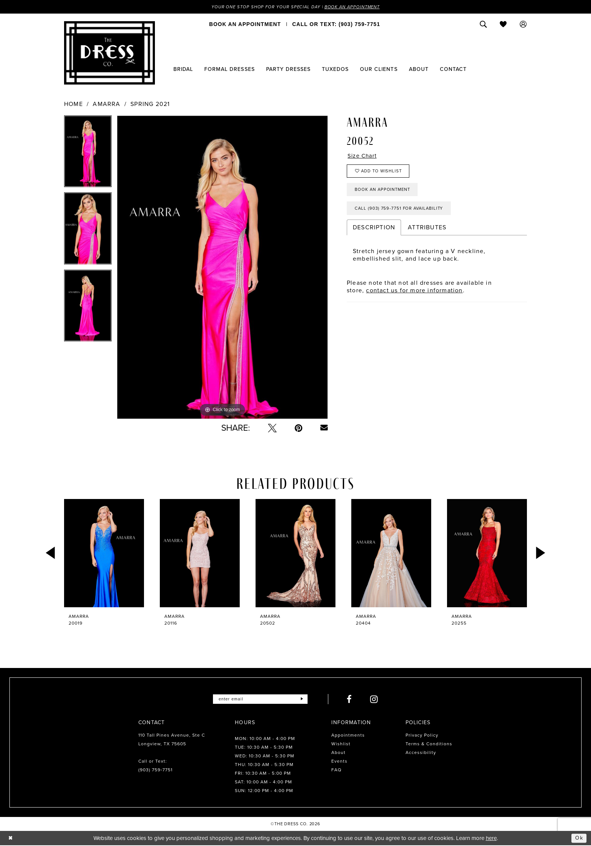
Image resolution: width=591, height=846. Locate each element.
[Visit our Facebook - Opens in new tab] (352, 699)
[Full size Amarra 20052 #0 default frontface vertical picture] (222, 267)
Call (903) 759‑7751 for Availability (402, 213)
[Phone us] (336, 24)
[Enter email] (260, 699)
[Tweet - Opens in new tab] (272, 428)
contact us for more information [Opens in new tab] (414, 295)
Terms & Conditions (429, 744)
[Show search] (483, 24)
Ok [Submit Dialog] (579, 838)
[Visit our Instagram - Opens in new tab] (377, 699)
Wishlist (341, 744)
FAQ (336, 770)
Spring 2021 (150, 104)
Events (339, 761)
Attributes (427, 232)
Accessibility (421, 752)
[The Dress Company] (109, 53)
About (338, 752)
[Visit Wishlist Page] (503, 24)
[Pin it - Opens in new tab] (298, 428)
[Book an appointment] (245, 24)
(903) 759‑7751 (155, 770)
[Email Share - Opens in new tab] (324, 428)
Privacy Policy (422, 735)
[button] (523, 24)
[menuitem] (245, 24)
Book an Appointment (355, 6)
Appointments (348, 735)
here (491, 838)
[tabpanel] (88, 154)
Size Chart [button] (363, 156)
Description (374, 232)
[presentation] (104, 553)
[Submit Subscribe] (304, 699)
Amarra (106, 104)
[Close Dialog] (11, 838)
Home (73, 104)
